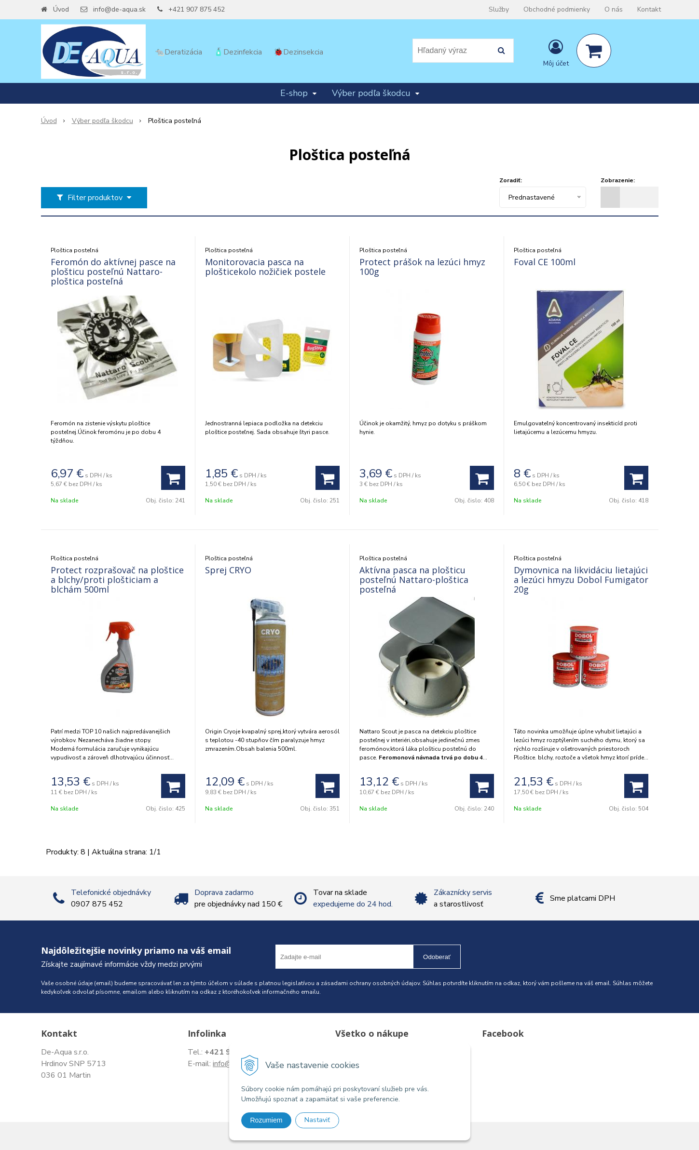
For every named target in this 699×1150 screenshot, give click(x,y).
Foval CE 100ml (545, 262)
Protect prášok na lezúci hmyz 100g (422, 266)
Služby (499, 9)
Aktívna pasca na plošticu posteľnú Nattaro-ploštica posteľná (413, 579)
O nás (613, 9)
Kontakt (649, 9)
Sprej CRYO (228, 570)
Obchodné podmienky (556, 9)
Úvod (61, 9)
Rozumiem (266, 1120)
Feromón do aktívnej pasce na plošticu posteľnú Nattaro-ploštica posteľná (113, 271)
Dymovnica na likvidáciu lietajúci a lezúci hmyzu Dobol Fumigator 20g (581, 579)
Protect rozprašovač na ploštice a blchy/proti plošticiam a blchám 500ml (117, 579)
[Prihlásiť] (556, 52)
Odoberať (437, 957)
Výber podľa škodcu (102, 120)
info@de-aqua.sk (119, 9)
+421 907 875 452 (196, 9)
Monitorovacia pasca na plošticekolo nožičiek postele (265, 266)
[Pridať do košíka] (173, 478)
